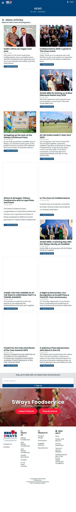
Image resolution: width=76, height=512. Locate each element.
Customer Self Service (42, 482)
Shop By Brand (49, 411)
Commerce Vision (39, 483)
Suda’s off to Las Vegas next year (18, 49)
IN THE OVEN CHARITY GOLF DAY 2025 (55, 136)
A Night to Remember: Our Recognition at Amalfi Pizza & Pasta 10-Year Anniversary (54, 295)
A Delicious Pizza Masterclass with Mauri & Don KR (54, 349)
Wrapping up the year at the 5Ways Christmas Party (18, 136)
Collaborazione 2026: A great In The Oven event (55, 49)
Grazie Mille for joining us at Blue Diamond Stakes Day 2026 (56, 94)
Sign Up (39, 385)
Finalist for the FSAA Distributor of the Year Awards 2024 (19, 349)
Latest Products (26, 411)
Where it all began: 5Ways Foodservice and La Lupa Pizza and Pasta (19, 200)
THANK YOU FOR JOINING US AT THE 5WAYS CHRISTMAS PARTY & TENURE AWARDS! (20, 295)
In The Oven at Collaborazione (55, 198)
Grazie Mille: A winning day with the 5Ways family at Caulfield (56, 242)
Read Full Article (11, 66)
